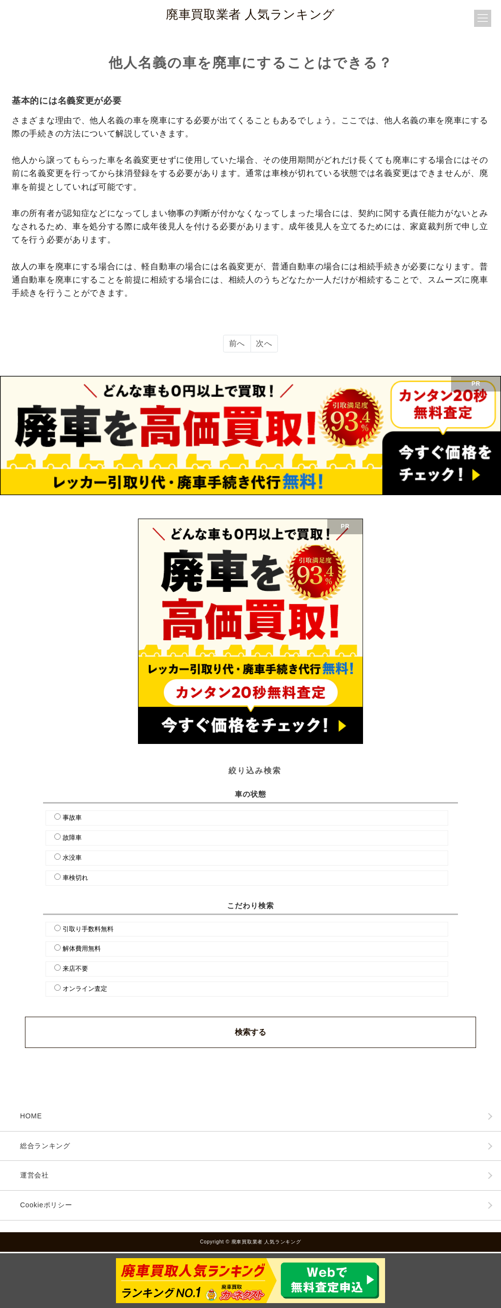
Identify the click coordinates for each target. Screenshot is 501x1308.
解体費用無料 (82, 948)
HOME (31, 1116)
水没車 (72, 857)
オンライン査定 (85, 988)
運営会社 (34, 1175)
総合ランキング (45, 1146)
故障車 (72, 837)
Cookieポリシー (46, 1205)
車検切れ (75, 877)
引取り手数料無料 (88, 929)
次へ (264, 343)
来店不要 (75, 968)
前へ (237, 343)
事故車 (72, 817)
